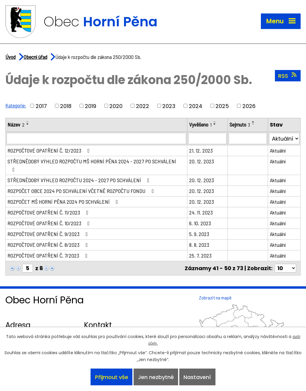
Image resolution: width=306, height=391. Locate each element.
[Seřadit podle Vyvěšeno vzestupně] (215, 122)
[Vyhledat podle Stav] (284, 138)
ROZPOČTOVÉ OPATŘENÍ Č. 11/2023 (49, 212)
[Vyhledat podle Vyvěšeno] (207, 138)
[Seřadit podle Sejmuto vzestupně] (253, 122)
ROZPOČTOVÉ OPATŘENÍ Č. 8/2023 (48, 244)
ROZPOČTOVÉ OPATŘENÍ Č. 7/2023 (48, 255)
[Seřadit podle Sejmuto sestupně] (253, 124)
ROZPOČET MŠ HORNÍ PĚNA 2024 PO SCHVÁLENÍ (63, 201)
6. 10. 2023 (200, 223)
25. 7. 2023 (200, 255)
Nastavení (197, 377)
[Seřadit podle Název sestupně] (28, 124)
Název (16, 124)
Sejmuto (240, 124)
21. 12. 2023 (201, 150)
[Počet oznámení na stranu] (285, 268)
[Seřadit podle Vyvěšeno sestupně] (215, 124)
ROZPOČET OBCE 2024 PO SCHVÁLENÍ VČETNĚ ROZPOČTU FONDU (81, 191)
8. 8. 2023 (199, 244)
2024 (195, 105)
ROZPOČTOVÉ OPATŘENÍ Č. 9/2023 (48, 234)
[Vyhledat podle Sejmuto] (248, 138)
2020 (116, 105)
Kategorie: (15, 105)
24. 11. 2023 (201, 212)
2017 (41, 105)
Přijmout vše (111, 377)
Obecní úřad (35, 57)
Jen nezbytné (156, 377)
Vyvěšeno (200, 124)
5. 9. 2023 (199, 234)
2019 (90, 105)
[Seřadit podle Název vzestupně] (28, 122)
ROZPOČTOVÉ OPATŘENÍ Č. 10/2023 (49, 223)
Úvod (10, 57)
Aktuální (278, 150)
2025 (222, 105)
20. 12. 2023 (201, 161)
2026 (248, 105)
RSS (288, 76)
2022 (142, 105)
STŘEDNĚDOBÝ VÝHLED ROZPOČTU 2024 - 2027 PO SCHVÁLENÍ (79, 180)
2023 (168, 105)
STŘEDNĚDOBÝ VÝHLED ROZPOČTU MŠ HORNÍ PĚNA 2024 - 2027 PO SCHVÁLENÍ (91, 165)
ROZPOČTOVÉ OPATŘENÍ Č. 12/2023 (49, 150)
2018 (65, 105)
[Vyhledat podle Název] (96, 138)
